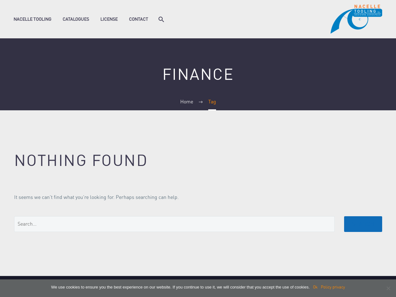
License (109, 19)
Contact (138, 19)
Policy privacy (333, 287)
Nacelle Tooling (32, 19)
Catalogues (76, 19)
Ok (315, 287)
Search (363, 224)
